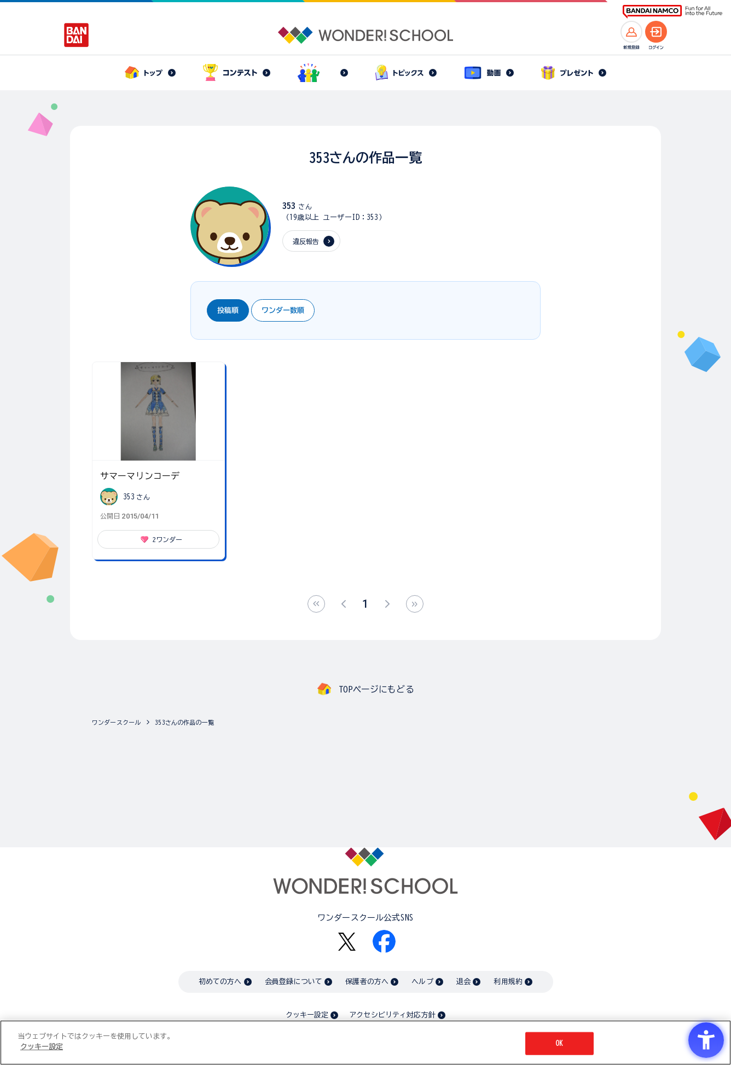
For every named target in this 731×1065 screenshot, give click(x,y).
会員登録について (293, 981)
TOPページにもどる (376, 689)
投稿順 (228, 310)
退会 (463, 981)
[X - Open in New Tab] (347, 942)
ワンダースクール (116, 722)
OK (559, 1043)
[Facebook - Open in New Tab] (384, 941)
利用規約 (508, 981)
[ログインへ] (656, 32)
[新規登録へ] (631, 32)
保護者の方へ (366, 981)
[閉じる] (713, 1042)
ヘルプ (422, 981)
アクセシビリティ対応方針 (392, 1015)
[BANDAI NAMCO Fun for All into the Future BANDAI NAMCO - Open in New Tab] (672, 12)
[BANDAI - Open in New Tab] (76, 35)
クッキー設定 (307, 1015)
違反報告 (306, 241)
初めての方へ (220, 981)
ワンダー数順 (283, 310)
